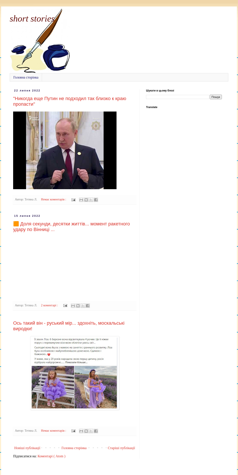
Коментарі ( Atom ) (51, 456)
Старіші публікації (121, 448)
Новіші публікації (27, 448)
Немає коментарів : (54, 199)
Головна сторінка (25, 77)
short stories (32, 19)
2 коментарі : (50, 305)
